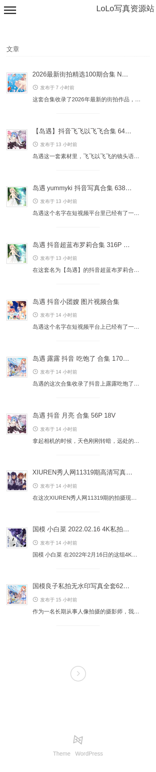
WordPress (89, 753)
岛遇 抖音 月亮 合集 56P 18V (74, 415)
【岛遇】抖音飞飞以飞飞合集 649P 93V (89, 131)
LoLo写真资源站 (125, 8)
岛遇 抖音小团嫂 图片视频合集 (76, 301)
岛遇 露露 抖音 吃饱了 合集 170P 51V (86, 358)
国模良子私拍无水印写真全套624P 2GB (89, 586)
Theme (62, 753)
